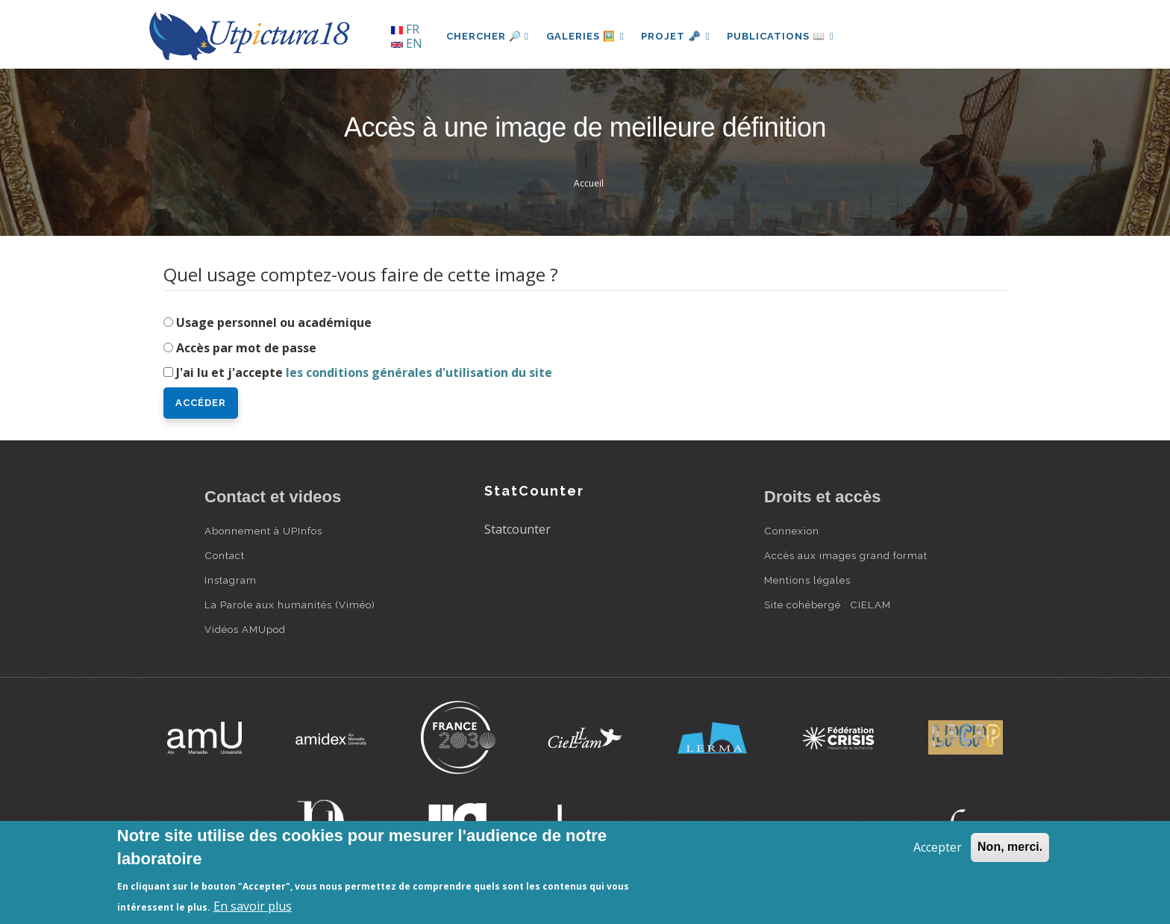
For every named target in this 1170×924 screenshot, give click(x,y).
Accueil (589, 183)
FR (405, 29)
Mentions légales (807, 580)
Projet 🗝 (678, 36)
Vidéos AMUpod (245, 629)
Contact (224, 555)
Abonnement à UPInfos (263, 531)
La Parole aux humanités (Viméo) (289, 605)
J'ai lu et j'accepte (364, 372)
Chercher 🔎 (487, 36)
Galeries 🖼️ (586, 36)
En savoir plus (252, 906)
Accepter (937, 847)
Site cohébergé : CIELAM (827, 605)
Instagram (230, 580)
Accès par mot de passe (246, 348)
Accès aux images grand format (845, 555)
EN (406, 43)
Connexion (791, 531)
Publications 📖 (783, 36)
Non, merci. (1009, 846)
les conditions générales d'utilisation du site (419, 372)
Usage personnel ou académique (274, 322)
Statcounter (517, 529)
